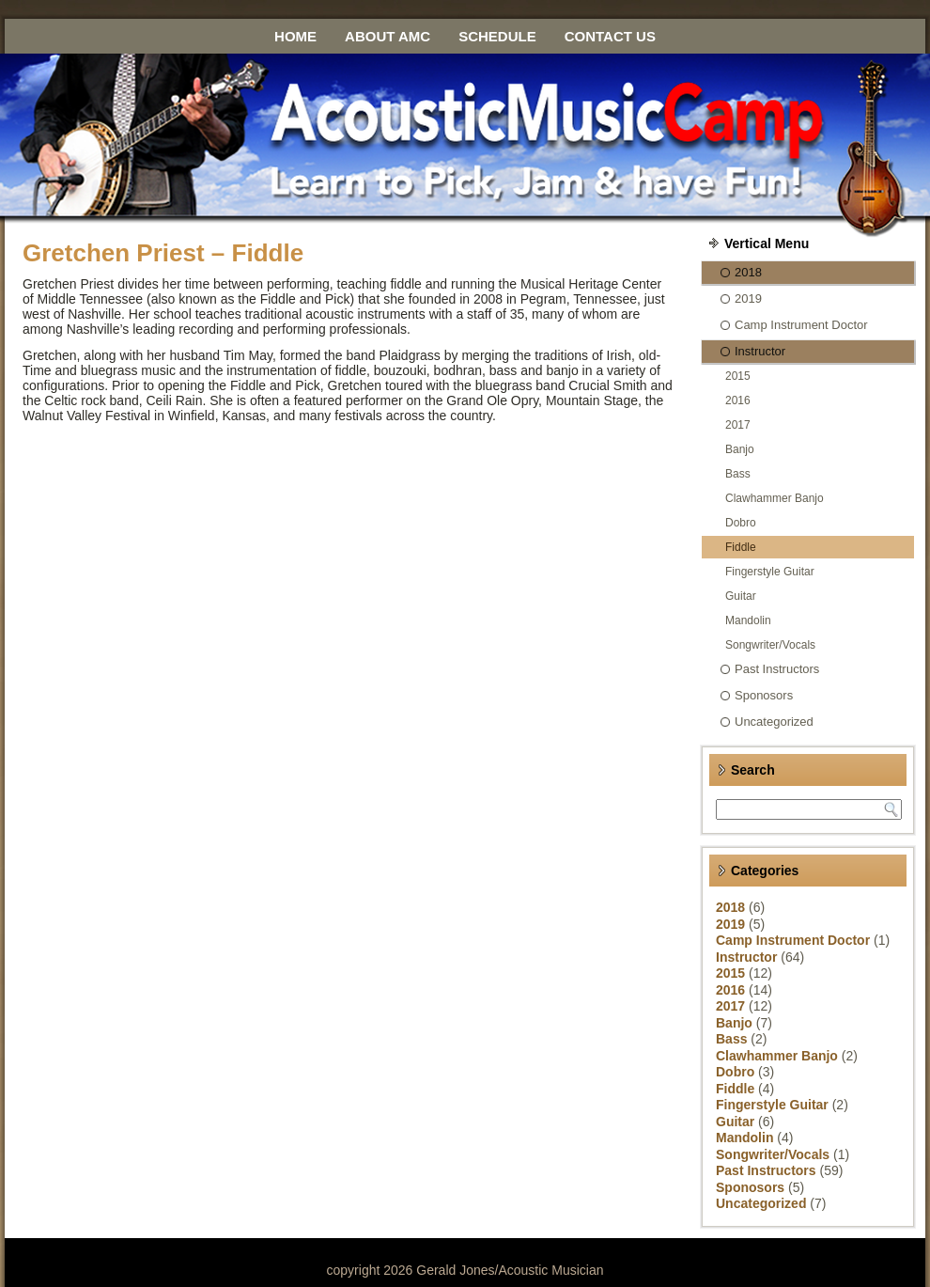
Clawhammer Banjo (774, 498)
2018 (748, 272)
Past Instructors (777, 669)
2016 (738, 400)
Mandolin (748, 620)
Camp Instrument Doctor (801, 325)
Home (295, 36)
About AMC (387, 36)
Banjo (739, 449)
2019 (748, 298)
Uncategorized (774, 721)
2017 (738, 425)
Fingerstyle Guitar (769, 571)
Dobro (740, 522)
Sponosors (764, 695)
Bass (738, 473)
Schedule (497, 36)
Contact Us (610, 36)
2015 (738, 376)
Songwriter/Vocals (770, 644)
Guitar (740, 596)
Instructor (760, 351)
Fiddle (740, 547)
